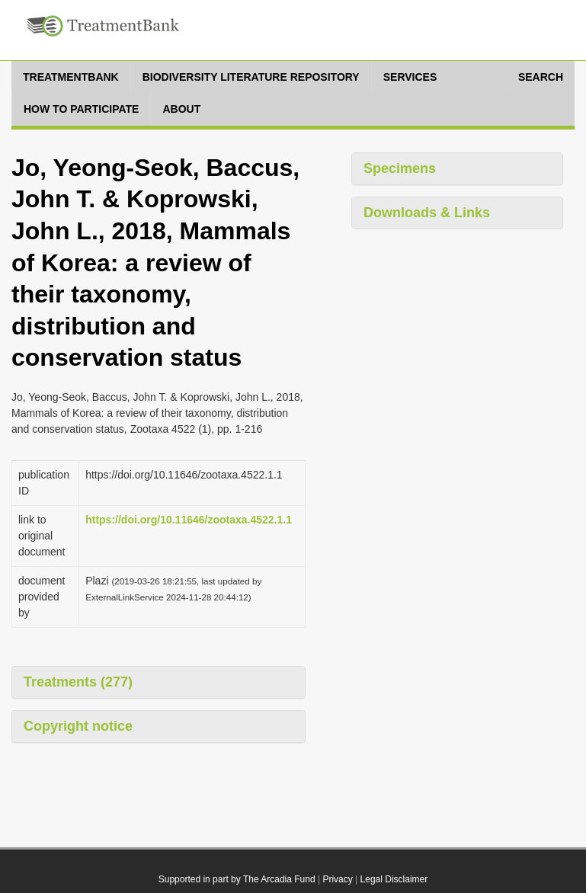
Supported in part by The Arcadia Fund (237, 879)
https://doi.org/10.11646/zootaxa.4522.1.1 (188, 520)
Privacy (337, 879)
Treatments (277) (78, 682)
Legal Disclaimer (394, 879)
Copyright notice (78, 726)
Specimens (399, 168)
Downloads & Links (426, 212)
